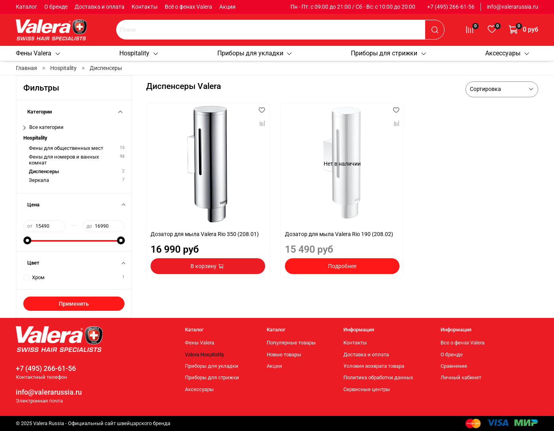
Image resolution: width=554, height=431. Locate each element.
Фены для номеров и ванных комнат (64, 160)
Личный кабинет (461, 377)
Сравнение (454, 366)
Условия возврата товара (373, 366)
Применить (74, 304)
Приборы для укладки (255, 53)
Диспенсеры (44, 171)
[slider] (27, 240)
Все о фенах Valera (462, 343)
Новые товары (284, 354)
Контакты (145, 7)
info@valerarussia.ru (512, 7)
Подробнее (342, 266)
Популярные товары (291, 343)
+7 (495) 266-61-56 (451, 7)
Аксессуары (507, 53)
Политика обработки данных (378, 377)
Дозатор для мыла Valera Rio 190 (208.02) (339, 234)
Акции (227, 7)
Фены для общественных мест (66, 148)
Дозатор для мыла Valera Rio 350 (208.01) (205, 234)
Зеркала (39, 180)
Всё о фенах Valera (188, 7)
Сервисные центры (366, 389)
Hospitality (139, 53)
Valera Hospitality (204, 354)
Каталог (26, 7)
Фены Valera (38, 53)
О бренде (56, 7)
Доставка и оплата (99, 7)
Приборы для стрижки (389, 53)
